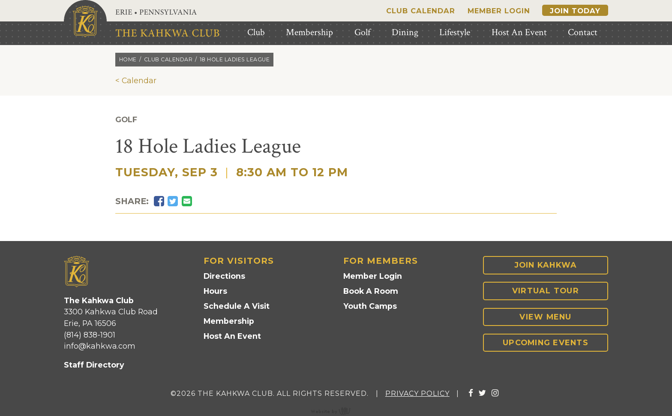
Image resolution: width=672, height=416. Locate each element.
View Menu (545, 316)
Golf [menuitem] (362, 32)
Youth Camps (370, 305)
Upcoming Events (545, 342)
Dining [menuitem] (405, 32)
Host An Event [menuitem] (519, 32)
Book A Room (370, 290)
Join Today (575, 10)
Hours (215, 290)
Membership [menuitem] (309, 32)
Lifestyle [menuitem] (454, 32)
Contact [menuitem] (582, 32)
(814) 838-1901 (89, 334)
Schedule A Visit (237, 305)
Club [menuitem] (256, 32)
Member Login (499, 10)
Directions (224, 275)
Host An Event (232, 336)
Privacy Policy (417, 393)
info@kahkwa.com (99, 345)
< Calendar (135, 80)
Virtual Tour (545, 290)
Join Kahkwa (545, 264)
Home (128, 59)
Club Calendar (420, 10)
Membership (229, 321)
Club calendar (168, 59)
